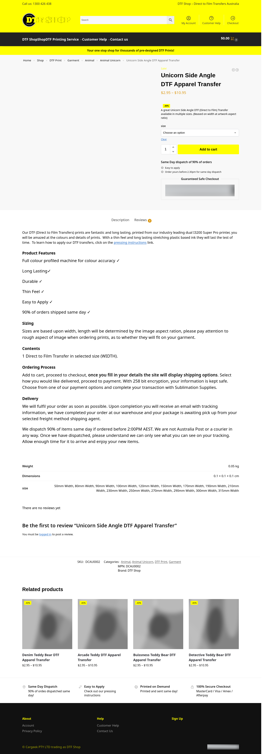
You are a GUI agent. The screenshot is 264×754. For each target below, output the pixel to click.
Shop (40, 58)
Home (27, 58)
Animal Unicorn (110, 58)
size (163, 123)
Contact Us (105, 729)
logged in (45, 532)
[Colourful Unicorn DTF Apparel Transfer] (233, 67)
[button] (230, 38)
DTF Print (55, 58)
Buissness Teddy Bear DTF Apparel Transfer (154, 655)
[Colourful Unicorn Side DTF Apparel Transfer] (237, 67)
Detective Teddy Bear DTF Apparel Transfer (210, 655)
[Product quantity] (165, 147)
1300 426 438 (42, 4)
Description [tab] (120, 217)
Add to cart (208, 147)
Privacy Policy (32, 729)
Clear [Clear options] (164, 137)
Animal (89, 58)
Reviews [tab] (143, 217)
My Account (189, 20)
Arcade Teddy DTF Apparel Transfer (99, 655)
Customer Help (211, 20)
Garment (73, 58)
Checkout (233, 20)
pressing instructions (130, 240)
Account (28, 723)
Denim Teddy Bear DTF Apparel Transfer (40, 655)
